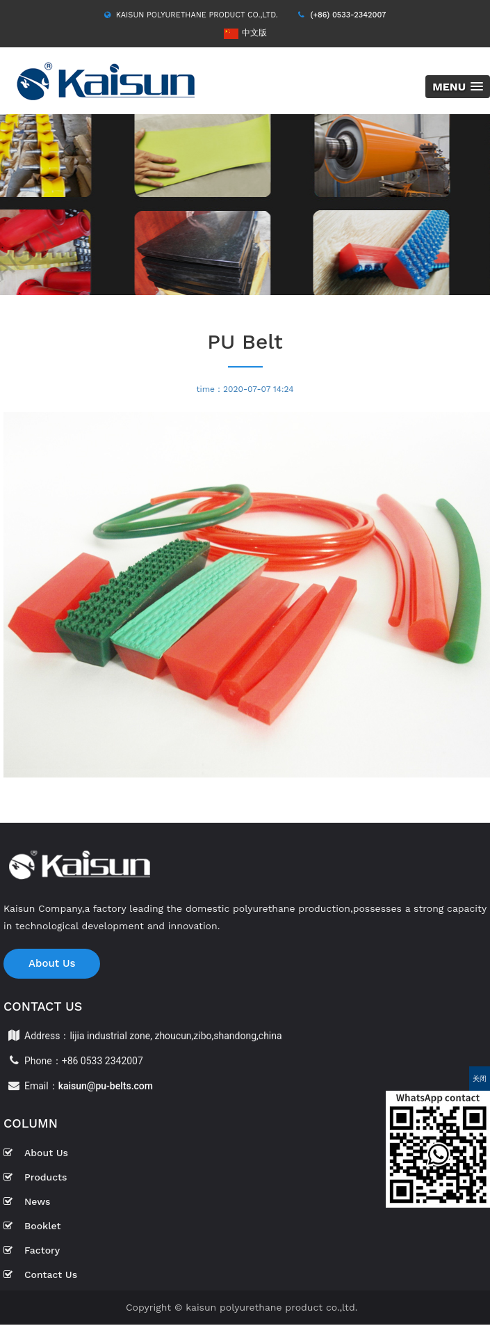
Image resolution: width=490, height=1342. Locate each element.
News (26, 1201)
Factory (31, 1250)
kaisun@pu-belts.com (105, 1085)
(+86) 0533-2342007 (348, 14)
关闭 (480, 1078)
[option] (245, 204)
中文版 (245, 33)
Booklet (31, 1225)
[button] (457, 86)
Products (35, 1177)
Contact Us (40, 1274)
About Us (51, 963)
